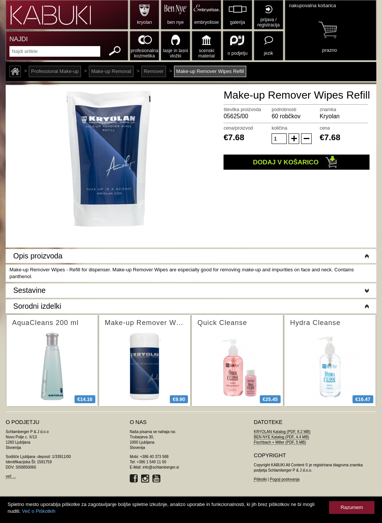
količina (279, 128)
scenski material (206, 53)
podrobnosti (284, 109)
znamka (328, 109)
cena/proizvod (238, 128)
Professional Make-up (55, 71)
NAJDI (18, 39)
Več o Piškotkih (38, 511)
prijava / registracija (268, 22)
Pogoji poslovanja (285, 479)
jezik (268, 53)
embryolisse (206, 22)
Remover (154, 71)
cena (325, 128)
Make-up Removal (111, 71)
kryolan (144, 22)
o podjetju (238, 53)
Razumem (351, 507)
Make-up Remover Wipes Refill (210, 71)
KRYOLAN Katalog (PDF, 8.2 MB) (282, 432)
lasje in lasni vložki (175, 53)
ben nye (175, 22)
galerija (237, 22)
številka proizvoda (242, 109)
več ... (11, 476)
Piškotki (260, 479)
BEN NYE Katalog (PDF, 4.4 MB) (281, 437)
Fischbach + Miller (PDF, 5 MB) (280, 442)
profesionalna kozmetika (144, 53)
